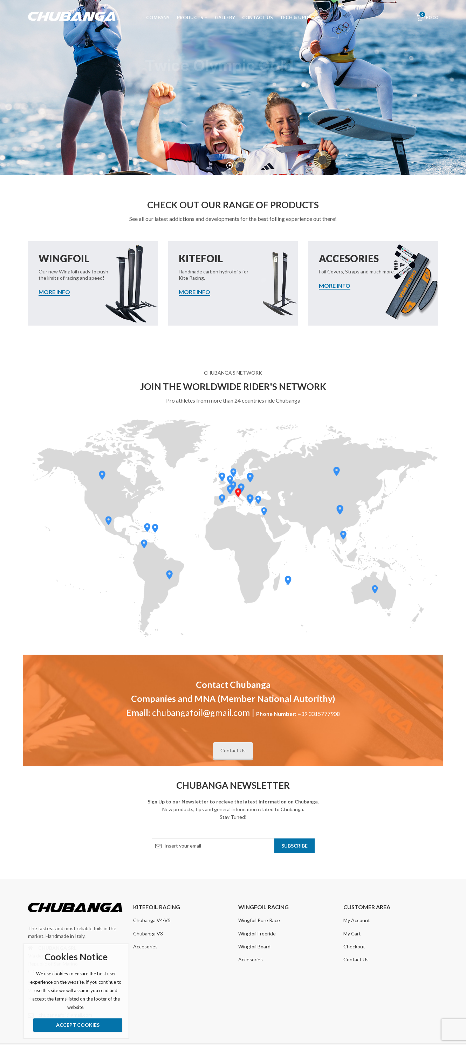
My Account (356, 920)
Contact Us (233, 750)
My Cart (352, 933)
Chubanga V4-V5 (152, 920)
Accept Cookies (78, 1025)
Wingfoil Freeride (257, 933)
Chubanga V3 (148, 933)
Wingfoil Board (254, 946)
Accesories (145, 946)
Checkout (354, 946)
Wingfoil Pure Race (259, 920)
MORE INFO (54, 292)
